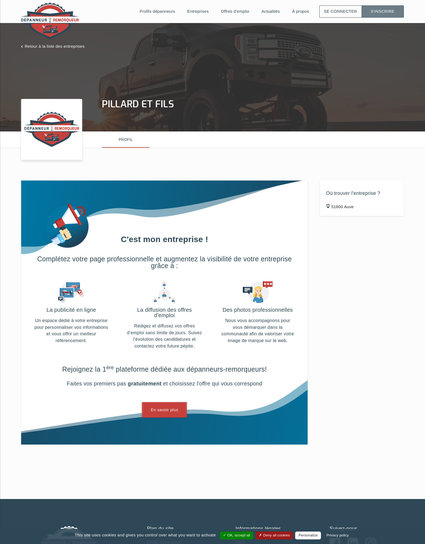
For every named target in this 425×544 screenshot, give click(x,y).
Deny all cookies (274, 535)
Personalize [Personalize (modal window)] (308, 535)
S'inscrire (383, 11)
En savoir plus (164, 409)
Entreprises (198, 11)
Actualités (271, 11)
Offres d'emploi (235, 11)
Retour (55, 46)
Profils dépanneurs (157, 11)
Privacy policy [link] (337, 535)
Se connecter (340, 11)
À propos (300, 11)
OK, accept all (236, 535)
